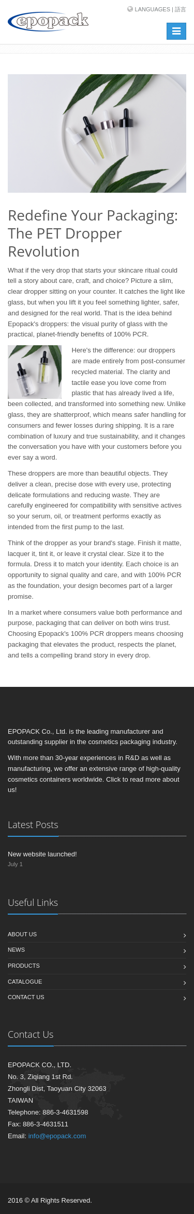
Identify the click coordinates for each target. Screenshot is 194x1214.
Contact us (26, 997)
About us (22, 934)
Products (24, 966)
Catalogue (25, 982)
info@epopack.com (57, 1136)
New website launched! (42, 854)
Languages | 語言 (160, 9)
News (16, 950)
